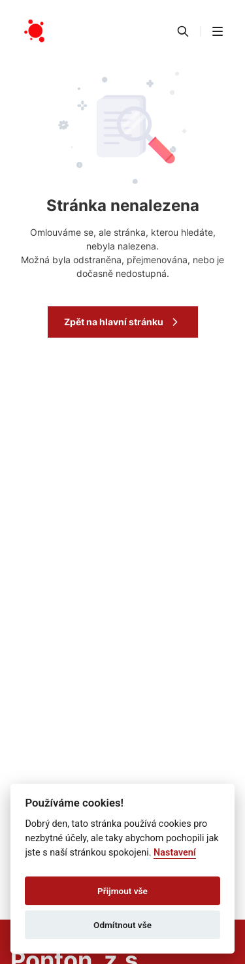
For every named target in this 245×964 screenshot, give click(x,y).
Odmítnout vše (122, 925)
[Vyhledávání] (183, 31)
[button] (217, 31)
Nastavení (175, 852)
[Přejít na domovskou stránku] (35, 31)
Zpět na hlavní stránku (123, 322)
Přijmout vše (122, 891)
